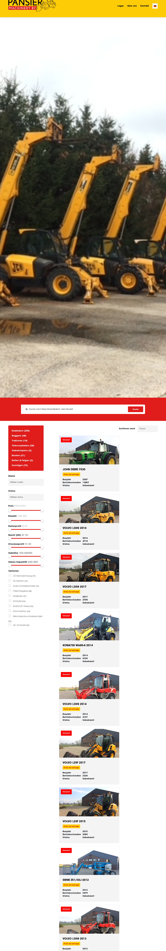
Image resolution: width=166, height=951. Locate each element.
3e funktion (18, 581)
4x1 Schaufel (19, 625)
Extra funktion (19, 611)
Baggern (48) (19, 435)
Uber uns (132, 8)
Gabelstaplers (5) (22, 450)
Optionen (13, 571)
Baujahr (12, 516)
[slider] (9, 510)
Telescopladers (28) (23, 445)
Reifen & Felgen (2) (22, 460)
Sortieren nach (127, 428)
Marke (11, 476)
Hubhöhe (13, 553)
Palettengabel (20, 591)
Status (11, 491)
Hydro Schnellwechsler (24, 586)
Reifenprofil (14, 526)
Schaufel (17, 601)
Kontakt (144, 8)
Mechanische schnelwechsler (27, 616)
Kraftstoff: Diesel (21, 606)
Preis (11, 506)
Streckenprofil (16, 544)
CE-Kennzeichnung (22, 576)
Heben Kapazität (17, 562)
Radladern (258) (21, 430)
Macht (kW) (14, 535)
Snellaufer (18, 596)
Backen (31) (18, 455)
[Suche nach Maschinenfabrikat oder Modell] (75, 409)
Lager (120, 8)
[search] (83, 409)
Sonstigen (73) (20, 465)
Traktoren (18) (19, 440)
